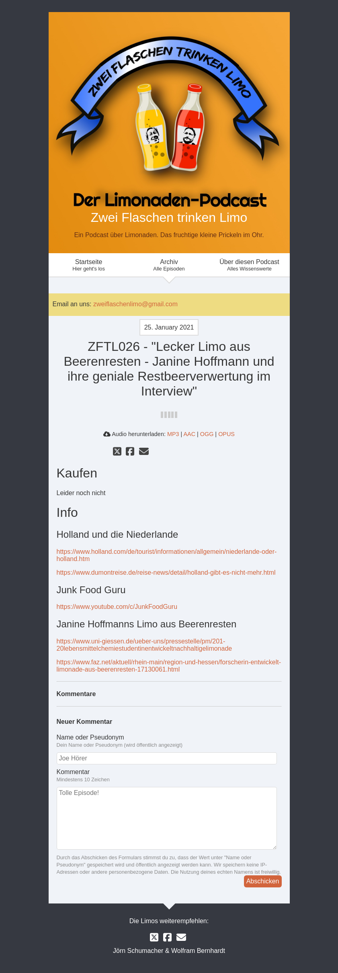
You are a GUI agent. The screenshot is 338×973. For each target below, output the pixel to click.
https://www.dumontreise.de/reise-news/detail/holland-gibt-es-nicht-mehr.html (166, 572)
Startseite (89, 265)
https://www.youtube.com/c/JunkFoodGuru (117, 606)
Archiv (169, 265)
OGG (207, 434)
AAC (189, 434)
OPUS (226, 434)
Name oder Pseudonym (169, 741)
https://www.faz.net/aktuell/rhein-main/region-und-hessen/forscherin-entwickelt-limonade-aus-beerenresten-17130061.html (169, 666)
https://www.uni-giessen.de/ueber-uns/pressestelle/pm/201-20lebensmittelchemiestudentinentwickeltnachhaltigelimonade (144, 645)
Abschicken (262, 881)
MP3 (173, 434)
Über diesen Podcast (249, 265)
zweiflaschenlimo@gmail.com (135, 304)
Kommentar (169, 775)
